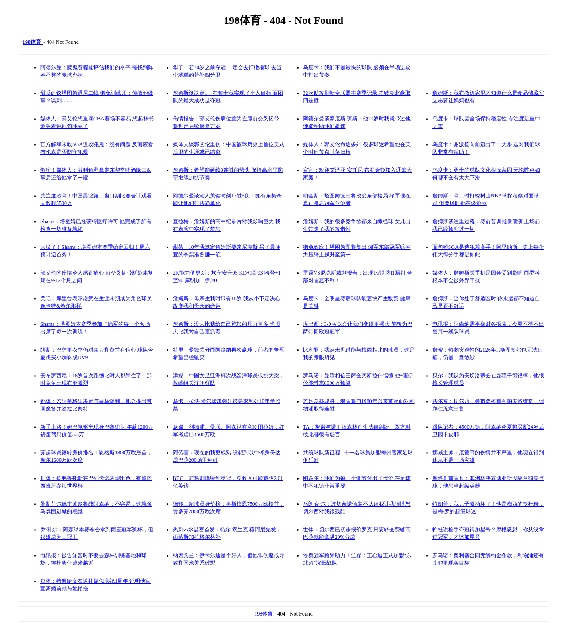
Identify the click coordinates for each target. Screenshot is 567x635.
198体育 (264, 614)
